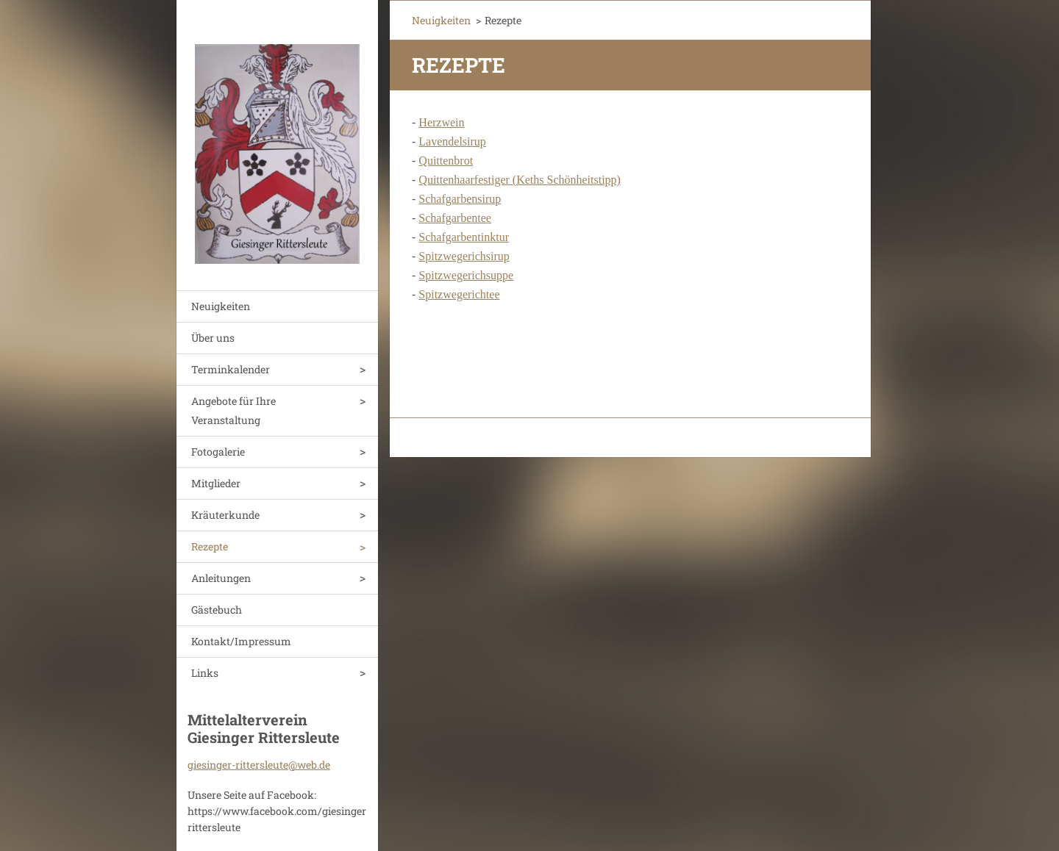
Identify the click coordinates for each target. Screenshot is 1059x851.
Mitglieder (215, 483)
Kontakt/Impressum (241, 641)
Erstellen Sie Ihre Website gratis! (701, 438)
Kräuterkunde (225, 515)
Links (204, 673)
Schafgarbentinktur (463, 237)
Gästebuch (216, 610)
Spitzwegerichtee (458, 294)
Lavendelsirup (452, 141)
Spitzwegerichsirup (464, 256)
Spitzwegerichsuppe (465, 275)
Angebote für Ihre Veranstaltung (233, 410)
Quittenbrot (445, 160)
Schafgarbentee (454, 218)
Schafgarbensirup (459, 199)
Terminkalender (230, 369)
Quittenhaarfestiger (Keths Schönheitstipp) (519, 179)
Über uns (213, 338)
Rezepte (209, 546)
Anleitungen (221, 578)
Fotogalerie (218, 452)
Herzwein (441, 122)
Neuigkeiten (220, 306)
